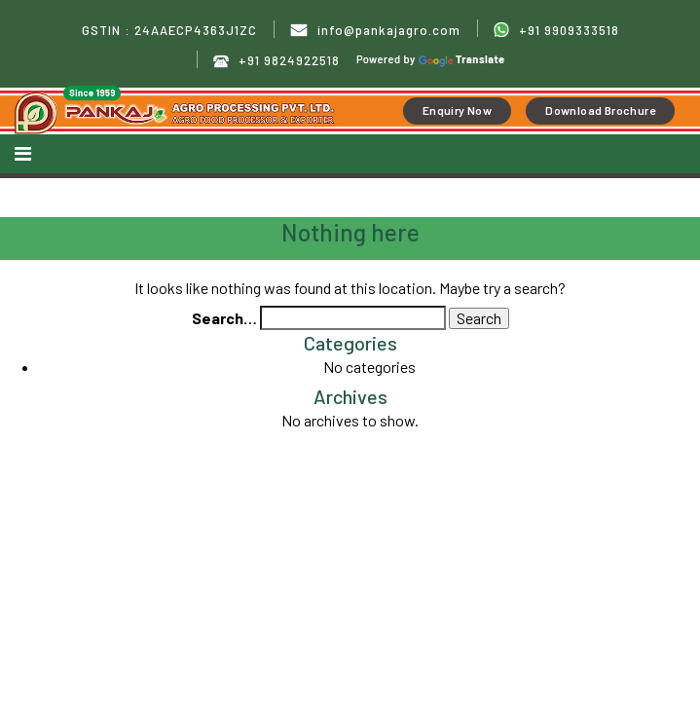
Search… (224, 318)
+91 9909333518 (556, 30)
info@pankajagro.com (375, 30)
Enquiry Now (457, 110)
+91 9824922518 (276, 61)
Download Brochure (600, 110)
